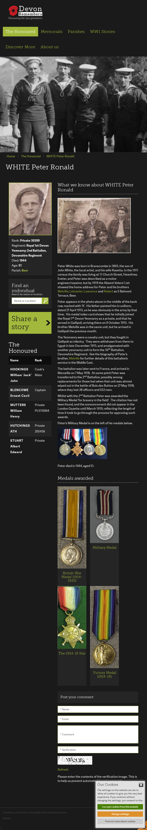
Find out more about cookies (120, 821)
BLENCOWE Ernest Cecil (19, 393)
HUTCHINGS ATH (20, 428)
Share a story (24, 322)
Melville (63, 291)
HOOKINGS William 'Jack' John (21, 375)
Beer (25, 270)
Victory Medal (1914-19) (104, 675)
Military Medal (105, 547)
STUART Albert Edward (16, 446)
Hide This (141, 784)
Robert (108, 291)
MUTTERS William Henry (18, 410)
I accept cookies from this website (120, 806)
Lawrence (90, 291)
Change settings (120, 814)
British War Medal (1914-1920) (71, 577)
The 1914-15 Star (72, 653)
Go (46, 301)
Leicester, (76, 291)
